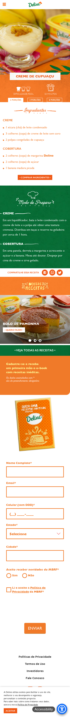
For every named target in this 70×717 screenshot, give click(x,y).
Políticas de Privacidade (35, 657)
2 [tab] (35, 340)
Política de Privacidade (28, 704)
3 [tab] (40, 340)
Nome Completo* (19, 463)
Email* (11, 483)
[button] (4, 4)
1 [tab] (30, 340)
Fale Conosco (35, 678)
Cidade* (12, 546)
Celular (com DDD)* (20, 505)
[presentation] (35, 610)
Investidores (35, 671)
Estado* (12, 525)
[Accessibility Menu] (62, 709)
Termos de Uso (35, 664)
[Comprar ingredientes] (35, 177)
